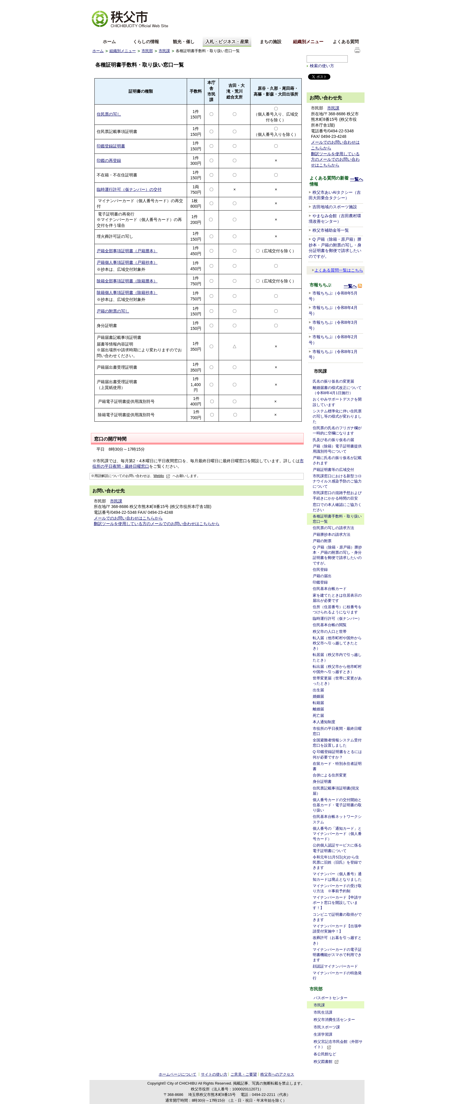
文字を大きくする (106, 4)
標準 (183, 4)
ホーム (109, 41)
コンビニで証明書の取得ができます (337, 917)
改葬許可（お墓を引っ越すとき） (337, 940)
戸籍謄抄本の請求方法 (331, 534)
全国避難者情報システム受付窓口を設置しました (337, 742)
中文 (118, 32)
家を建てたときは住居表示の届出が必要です (337, 598)
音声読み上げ (290, 4)
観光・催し (184, 41)
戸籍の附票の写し (113, 311)
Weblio (161, 476)
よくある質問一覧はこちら (337, 270)
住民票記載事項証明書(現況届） (336, 791)
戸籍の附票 (322, 541)
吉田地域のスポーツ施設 (334, 206)
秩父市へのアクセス (277, 1074)
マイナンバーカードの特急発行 (337, 975)
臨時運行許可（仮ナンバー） (337, 618)
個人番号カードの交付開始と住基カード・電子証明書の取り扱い (337, 805)
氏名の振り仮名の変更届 (333, 381)
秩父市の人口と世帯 (330, 631)
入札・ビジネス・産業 (227, 41)
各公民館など (325, 1054)
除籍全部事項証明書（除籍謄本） (127, 281)
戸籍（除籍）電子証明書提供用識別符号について (337, 449)
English (99, 32)
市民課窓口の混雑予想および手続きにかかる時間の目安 (337, 495)
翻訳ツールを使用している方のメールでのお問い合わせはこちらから (156, 523)
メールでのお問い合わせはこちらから (128, 518)
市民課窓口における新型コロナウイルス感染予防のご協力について (337, 481)
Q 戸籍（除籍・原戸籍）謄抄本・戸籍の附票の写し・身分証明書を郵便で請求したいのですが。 (337, 555)
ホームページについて (177, 1074)
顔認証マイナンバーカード (335, 966)
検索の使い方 (322, 65)
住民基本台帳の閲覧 (330, 625)
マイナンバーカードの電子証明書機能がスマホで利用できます (337, 954)
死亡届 (318, 715)
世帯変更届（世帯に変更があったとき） (337, 681)
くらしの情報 (146, 41)
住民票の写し (109, 114)
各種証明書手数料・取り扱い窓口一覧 (337, 519)
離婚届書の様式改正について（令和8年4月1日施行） (337, 390)
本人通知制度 (324, 722)
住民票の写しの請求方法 (333, 528)
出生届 (318, 690)
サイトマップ (318, 4)
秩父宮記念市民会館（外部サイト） (338, 1044)
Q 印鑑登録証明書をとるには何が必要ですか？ (337, 754)
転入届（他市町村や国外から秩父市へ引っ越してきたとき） (337, 643)
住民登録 (320, 569)
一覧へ (356, 179)
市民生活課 (323, 1012)
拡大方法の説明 (137, 4)
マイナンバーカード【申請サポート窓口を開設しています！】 (337, 902)
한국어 (138, 32)
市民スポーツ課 (327, 1027)
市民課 (164, 51)
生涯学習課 (323, 1034)
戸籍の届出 (322, 576)
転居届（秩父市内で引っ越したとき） (337, 657)
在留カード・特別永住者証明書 (337, 766)
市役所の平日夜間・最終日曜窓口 (337, 731)
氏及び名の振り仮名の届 (333, 440)
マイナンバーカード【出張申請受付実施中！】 (337, 928)
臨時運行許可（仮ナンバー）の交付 (129, 189)
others (157, 32)
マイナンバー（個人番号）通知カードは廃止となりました (337, 876)
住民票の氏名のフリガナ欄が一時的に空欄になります (337, 430)
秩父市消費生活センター (334, 1019)
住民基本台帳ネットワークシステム (337, 819)
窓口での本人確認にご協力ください (337, 507)
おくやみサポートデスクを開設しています (337, 402)
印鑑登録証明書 (111, 146)
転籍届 (318, 703)
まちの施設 (270, 41)
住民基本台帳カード (330, 588)
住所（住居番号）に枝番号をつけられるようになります (337, 609)
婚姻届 (318, 696)
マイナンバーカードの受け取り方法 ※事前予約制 (337, 888)
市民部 (147, 51)
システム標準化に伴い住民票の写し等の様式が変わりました (337, 416)
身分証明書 (322, 781)
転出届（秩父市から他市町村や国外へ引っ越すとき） (337, 669)
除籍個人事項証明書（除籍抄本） (127, 292)
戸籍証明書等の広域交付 (333, 469)
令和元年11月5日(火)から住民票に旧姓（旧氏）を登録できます (337, 862)
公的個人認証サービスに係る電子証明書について (337, 848)
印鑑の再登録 (109, 160)
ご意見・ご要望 (243, 1074)
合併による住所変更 (330, 775)
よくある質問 (346, 41)
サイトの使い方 (348, 4)
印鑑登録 (320, 582)
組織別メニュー (308, 41)
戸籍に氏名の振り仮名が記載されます (337, 460)
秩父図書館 (326, 1061)
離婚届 (318, 709)
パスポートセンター (330, 998)
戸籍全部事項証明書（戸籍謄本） (127, 250)
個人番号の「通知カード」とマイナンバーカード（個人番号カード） (337, 833)
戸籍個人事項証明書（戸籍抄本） (127, 262)
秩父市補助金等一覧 (330, 230)
